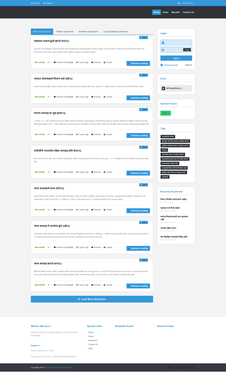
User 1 (166, 113)
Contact (35, 3)
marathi (96, 62)
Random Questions (88, 31)
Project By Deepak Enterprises (59, 367)
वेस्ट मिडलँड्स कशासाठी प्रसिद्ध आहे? (174, 236)
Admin (144, 37)
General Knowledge (63, 62)
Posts (165, 12)
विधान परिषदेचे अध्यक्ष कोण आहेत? (173, 199)
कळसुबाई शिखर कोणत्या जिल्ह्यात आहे (174, 168)
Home (156, 12)
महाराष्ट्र (164, 150)
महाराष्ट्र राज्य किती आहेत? (170, 208)
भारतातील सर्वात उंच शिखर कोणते (173, 154)
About (91, 336)
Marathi (176, 12)
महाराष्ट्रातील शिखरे (168, 136)
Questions (92, 340)
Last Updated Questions (115, 31)
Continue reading (139, 63)
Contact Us (188, 12)
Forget (187, 50)
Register (188, 65)
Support (48, 3)
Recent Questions (42, 31)
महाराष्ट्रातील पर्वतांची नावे (170, 163)
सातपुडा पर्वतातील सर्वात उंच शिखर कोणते (175, 141)
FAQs (90, 348)
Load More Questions (92, 299)
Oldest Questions (65, 31)
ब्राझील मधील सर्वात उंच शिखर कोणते (174, 172)
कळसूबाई (165, 177)
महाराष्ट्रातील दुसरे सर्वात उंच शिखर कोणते (175, 159)
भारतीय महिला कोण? (168, 228)
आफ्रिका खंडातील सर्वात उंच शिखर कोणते (175, 145)
